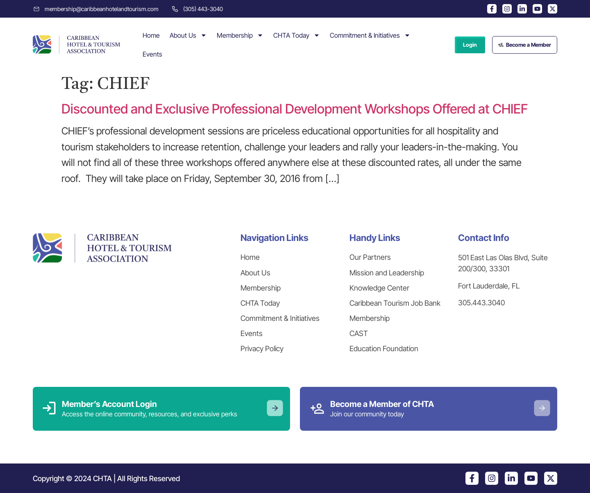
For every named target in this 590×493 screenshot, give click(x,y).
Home (151, 35)
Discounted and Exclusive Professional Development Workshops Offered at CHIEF (294, 109)
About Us (188, 35)
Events (152, 54)
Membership (240, 35)
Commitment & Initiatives (370, 35)
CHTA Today (296, 35)
